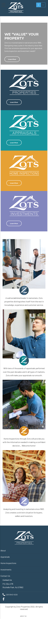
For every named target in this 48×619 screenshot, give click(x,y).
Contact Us (5, 576)
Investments (6, 569)
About (3, 550)
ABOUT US (23, 616)
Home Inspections (8, 563)
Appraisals (5, 557)
